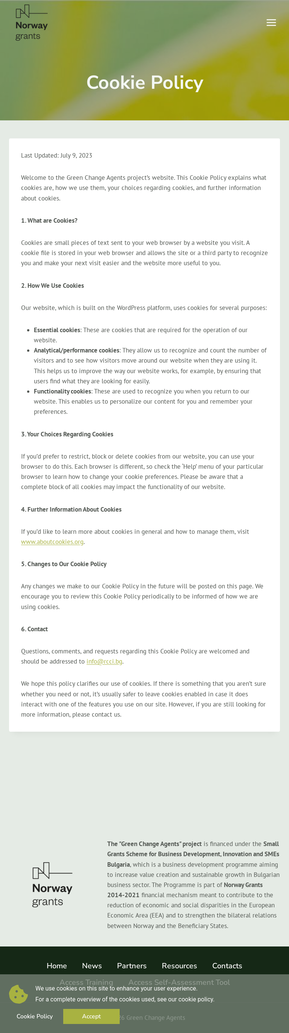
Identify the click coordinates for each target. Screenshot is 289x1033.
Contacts (227, 966)
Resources (179, 966)
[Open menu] (271, 22)
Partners (132, 966)
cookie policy (195, 999)
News (92, 966)
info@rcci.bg (104, 661)
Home (57, 966)
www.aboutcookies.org (52, 542)
